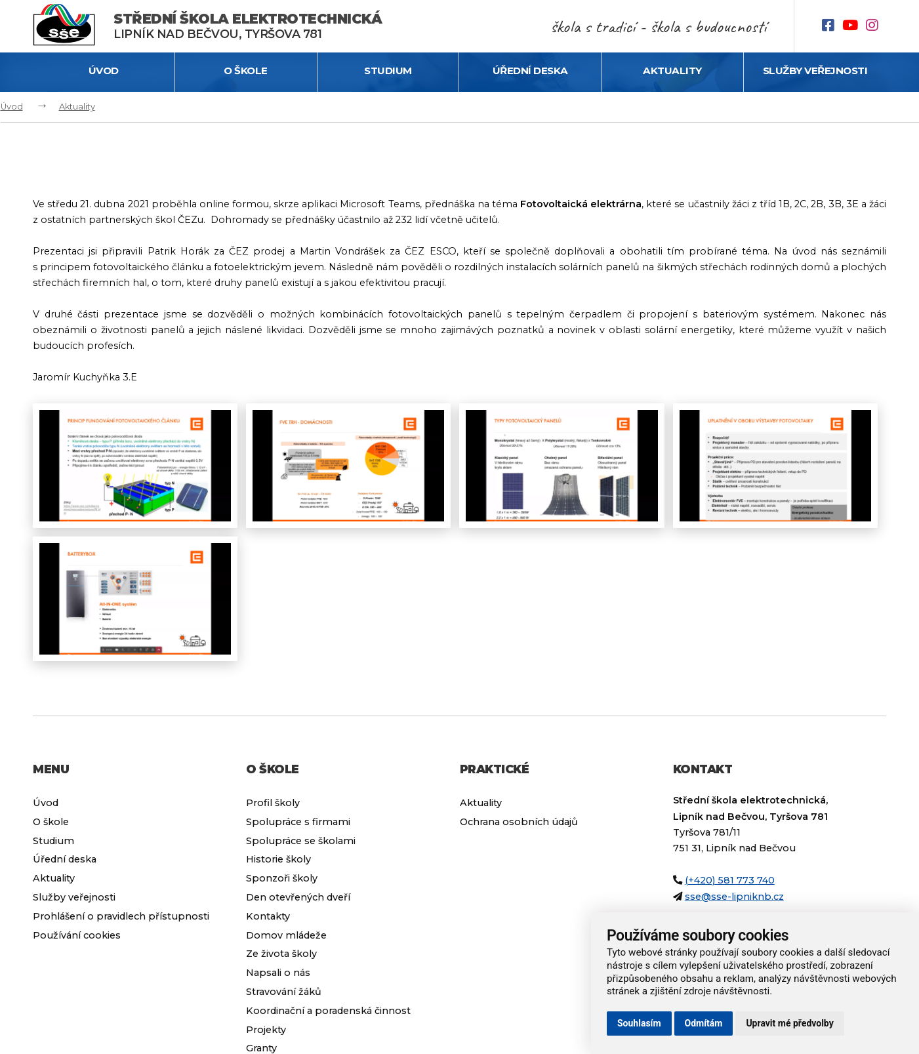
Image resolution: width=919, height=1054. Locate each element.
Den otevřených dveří (298, 897)
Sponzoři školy (281, 878)
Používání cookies (77, 935)
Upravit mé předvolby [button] (789, 1023)
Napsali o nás (278, 973)
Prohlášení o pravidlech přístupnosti (121, 916)
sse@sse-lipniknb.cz (734, 896)
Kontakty (268, 916)
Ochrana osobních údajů (519, 822)
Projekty (266, 1030)
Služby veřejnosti (815, 70)
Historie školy (278, 859)
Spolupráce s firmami (298, 822)
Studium (388, 70)
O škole (246, 70)
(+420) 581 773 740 (730, 880)
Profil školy (273, 803)
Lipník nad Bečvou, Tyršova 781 (247, 26)
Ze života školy (281, 954)
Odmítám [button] (704, 1023)
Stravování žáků (283, 992)
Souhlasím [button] (639, 1023)
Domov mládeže (286, 935)
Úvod (104, 70)
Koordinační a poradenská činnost (328, 1011)
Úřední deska (530, 70)
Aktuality (672, 70)
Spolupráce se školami (301, 841)
